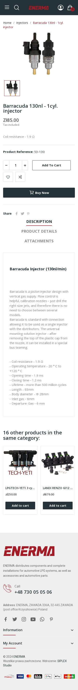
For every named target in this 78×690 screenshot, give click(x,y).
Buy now (39, 192)
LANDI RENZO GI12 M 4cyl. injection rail (58, 488)
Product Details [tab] (39, 231)
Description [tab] (39, 221)
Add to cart (51, 165)
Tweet (22, 213)
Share (17, 213)
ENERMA (19, 656)
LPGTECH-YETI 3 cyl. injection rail (20, 488)
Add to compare (20, 177)
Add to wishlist (8, 177)
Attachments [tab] (39, 240)
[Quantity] (15, 165)
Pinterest (28, 213)
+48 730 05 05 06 (33, 592)
